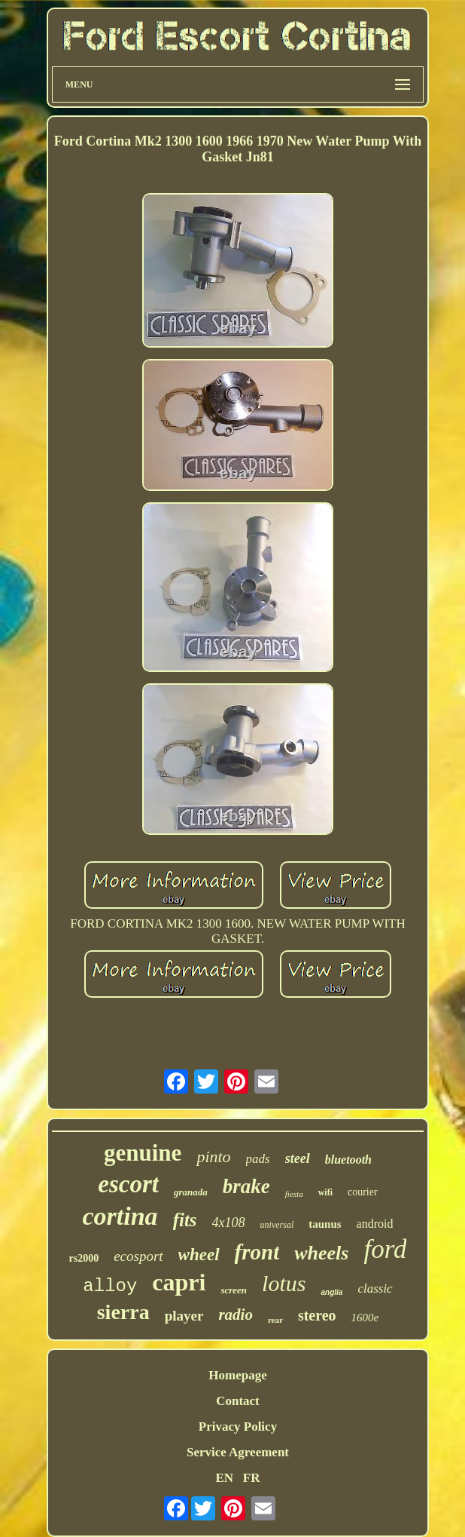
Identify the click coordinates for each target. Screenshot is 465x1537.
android (375, 1223)
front (257, 1252)
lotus (283, 1283)
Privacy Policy (238, 1426)
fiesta (294, 1193)
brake (246, 1186)
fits (185, 1220)
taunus (324, 1224)
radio (235, 1314)
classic (374, 1288)
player (184, 1316)
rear (275, 1319)
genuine (142, 1153)
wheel (199, 1254)
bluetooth (348, 1159)
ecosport (138, 1256)
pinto (213, 1156)
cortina (120, 1216)
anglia (331, 1292)
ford (384, 1249)
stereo (317, 1315)
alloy (110, 1286)
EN (224, 1478)
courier (363, 1192)
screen (233, 1290)
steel (297, 1158)
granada (191, 1192)
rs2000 (84, 1258)
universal (277, 1224)
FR (251, 1478)
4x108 (228, 1222)
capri (178, 1282)
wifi (325, 1192)
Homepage (237, 1375)
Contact (238, 1401)
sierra (123, 1312)
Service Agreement (238, 1452)
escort (128, 1184)
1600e (365, 1318)
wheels (321, 1253)
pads (258, 1159)
